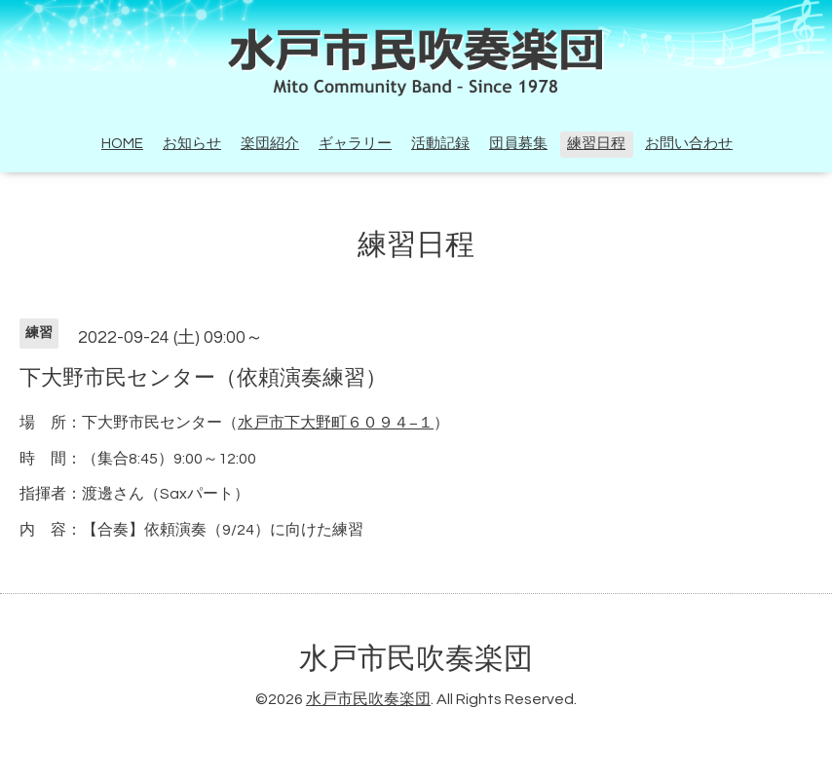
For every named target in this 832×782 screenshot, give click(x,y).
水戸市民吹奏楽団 (416, 659)
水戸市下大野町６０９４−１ (336, 422)
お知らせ (192, 143)
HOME (122, 143)
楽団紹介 (270, 143)
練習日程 (596, 143)
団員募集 (518, 143)
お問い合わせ (689, 143)
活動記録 (440, 143)
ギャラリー (355, 143)
